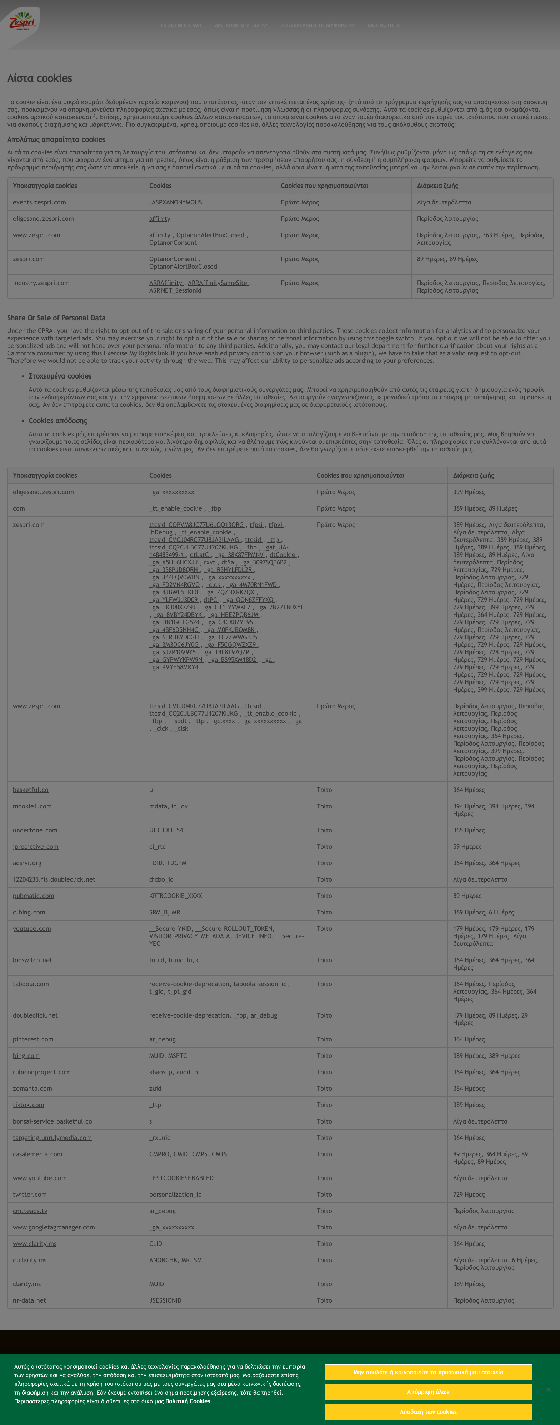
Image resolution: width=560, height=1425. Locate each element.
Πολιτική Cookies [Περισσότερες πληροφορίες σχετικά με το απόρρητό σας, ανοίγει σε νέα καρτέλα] (187, 1413)
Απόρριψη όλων (428, 1404)
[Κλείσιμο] (548, 1402)
